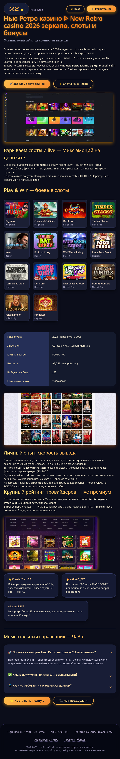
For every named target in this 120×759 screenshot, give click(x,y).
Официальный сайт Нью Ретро (26, 732)
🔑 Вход (75, 9)
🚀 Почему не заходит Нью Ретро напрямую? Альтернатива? (52, 660)
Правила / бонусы (75, 739)
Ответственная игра (46, 739)
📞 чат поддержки (73, 708)
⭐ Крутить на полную (27, 708)
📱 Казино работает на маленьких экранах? (40, 693)
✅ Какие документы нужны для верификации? (42, 682)
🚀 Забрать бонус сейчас (29, 84)
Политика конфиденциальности (93, 732)
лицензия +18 (59, 732)
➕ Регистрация (101, 9)
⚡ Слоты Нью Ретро (80, 84)
